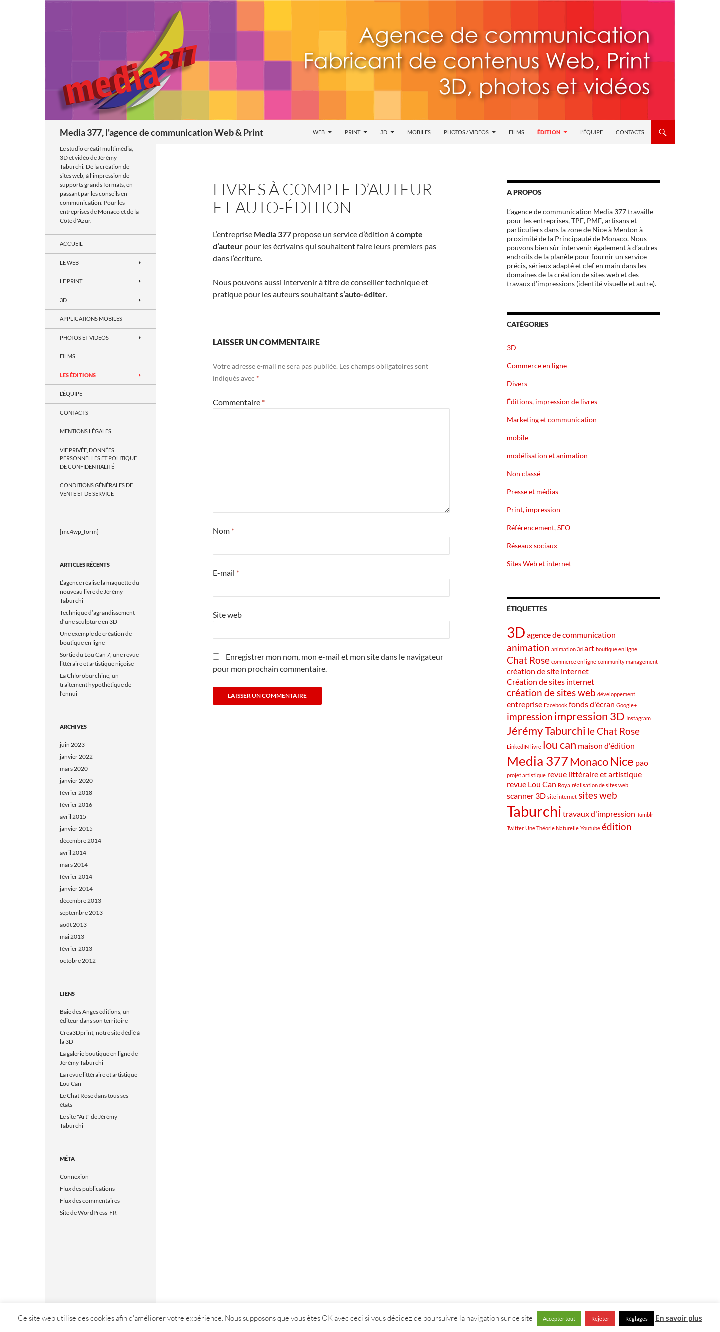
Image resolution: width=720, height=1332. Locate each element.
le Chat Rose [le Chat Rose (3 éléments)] (614, 731)
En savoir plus (679, 1317)
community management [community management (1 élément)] (628, 661)
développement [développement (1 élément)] (617, 694)
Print (352, 132)
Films (516, 132)
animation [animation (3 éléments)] (528, 647)
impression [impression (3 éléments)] (530, 716)
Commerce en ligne (537, 365)
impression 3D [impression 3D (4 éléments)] (589, 716)
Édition (549, 132)
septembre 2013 (81, 912)
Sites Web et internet (539, 563)
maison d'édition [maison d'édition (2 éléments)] (606, 745)
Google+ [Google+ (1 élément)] (626, 705)
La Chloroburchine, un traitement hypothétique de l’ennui (96, 684)
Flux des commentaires (90, 1200)
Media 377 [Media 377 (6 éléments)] (537, 761)
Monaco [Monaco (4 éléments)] (589, 761)
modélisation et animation (547, 455)
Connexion (74, 1176)
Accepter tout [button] (559, 1318)
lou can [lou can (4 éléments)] (559, 744)
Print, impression (533, 509)
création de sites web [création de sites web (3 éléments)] (551, 692)
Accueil (71, 243)
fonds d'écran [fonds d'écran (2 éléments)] (592, 704)
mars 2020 (74, 768)
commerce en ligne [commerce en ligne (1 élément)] (574, 661)
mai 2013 (72, 936)
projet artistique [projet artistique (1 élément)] (526, 775)
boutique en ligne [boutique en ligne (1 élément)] (617, 649)
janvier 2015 (76, 828)
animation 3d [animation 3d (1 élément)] (567, 649)
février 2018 (76, 792)
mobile (517, 437)
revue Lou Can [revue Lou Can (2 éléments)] (531, 784)
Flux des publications (87, 1188)
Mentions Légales (86, 431)
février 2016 (76, 804)
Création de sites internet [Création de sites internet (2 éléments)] (550, 681)
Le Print (71, 281)
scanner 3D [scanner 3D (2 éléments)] (526, 795)
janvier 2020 (76, 780)
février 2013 (76, 948)
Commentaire (239, 402)
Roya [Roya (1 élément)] (564, 785)
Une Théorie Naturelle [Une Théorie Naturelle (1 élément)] (552, 828)
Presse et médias (532, 491)
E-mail (226, 572)
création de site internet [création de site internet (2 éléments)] (548, 671)
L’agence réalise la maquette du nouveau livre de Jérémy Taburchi (100, 591)
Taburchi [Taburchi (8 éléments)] (534, 811)
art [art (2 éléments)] (589, 648)
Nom (223, 530)
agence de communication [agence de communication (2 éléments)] (571, 634)
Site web (227, 614)
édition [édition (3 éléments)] (617, 826)
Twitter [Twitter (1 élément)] (515, 828)
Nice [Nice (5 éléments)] (622, 761)
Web (319, 132)
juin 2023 (72, 744)
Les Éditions (78, 375)
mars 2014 (74, 864)
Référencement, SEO (538, 527)
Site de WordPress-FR (88, 1212)
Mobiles (419, 132)
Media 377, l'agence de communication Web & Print (162, 132)
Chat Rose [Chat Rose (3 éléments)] (528, 660)
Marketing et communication (552, 419)
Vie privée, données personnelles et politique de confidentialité (98, 458)
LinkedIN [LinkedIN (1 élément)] (518, 746)
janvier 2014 (76, 888)
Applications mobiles (91, 318)
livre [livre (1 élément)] (536, 746)
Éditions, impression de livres (552, 401)
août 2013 (73, 924)
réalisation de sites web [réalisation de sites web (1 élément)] (600, 785)
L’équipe (591, 132)
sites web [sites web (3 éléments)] (598, 795)
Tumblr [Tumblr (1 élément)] (645, 814)
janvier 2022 (76, 756)
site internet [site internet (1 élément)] (562, 796)
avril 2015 (73, 816)
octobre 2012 (78, 960)
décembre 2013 (81, 900)
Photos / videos (466, 132)
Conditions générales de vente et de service (96, 489)
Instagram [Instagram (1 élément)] (638, 718)
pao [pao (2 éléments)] (642, 762)
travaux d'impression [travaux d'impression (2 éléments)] (599, 813)
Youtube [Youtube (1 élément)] (590, 828)
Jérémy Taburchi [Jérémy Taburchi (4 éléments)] (546, 730)
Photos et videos (84, 337)
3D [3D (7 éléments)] (516, 632)
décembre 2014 (81, 840)
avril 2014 (73, 852)
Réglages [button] (637, 1318)
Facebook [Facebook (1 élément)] (556, 705)
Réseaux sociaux (532, 545)
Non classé (523, 473)
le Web (69, 262)
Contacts (630, 132)
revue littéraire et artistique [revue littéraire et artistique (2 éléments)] (595, 774)
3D (384, 132)
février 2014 (76, 876)
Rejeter (601, 1318)
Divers (517, 383)
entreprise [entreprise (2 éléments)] (524, 704)
